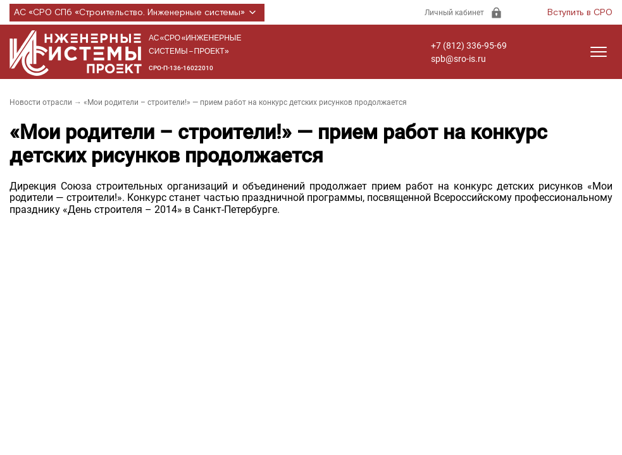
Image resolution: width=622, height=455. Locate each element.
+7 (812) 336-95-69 (469, 45)
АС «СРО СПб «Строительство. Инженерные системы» (137, 12)
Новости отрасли (40, 102)
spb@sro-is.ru (458, 59)
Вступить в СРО (580, 12)
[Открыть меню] (599, 52)
